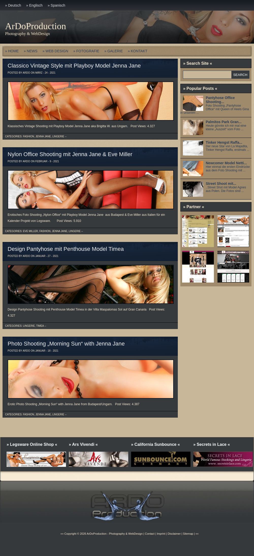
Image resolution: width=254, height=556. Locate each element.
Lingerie (58, 136)
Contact (149, 533)
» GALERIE (113, 51)
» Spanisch (56, 5)
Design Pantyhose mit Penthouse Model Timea (66, 249)
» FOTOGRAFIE (86, 51)
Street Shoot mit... (221, 184)
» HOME (12, 51)
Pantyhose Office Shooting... (220, 100)
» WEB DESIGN (55, 51)
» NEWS (31, 51)
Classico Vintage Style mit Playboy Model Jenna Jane (74, 65)
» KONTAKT (137, 51)
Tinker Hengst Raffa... (224, 142)
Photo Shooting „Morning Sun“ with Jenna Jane (66, 343)
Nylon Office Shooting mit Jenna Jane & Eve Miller (70, 154)
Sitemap (187, 533)
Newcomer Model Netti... (226, 163)
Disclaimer (174, 533)
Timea (40, 325)
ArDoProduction (35, 26)
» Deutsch (13, 5)
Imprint (161, 533)
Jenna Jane (43, 136)
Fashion (28, 136)
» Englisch (34, 5)
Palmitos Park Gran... (224, 122)
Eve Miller (30, 231)
